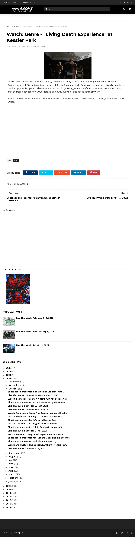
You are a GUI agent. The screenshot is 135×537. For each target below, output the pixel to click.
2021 (8, 486)
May (11, 467)
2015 (8, 507)
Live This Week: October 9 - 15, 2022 (27, 431)
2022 (8, 378)
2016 (8, 504)
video (16, 26)
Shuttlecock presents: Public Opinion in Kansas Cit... (36, 427)
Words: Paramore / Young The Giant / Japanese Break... (37, 413)
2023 (8, 375)
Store (15, 3)
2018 (8, 496)
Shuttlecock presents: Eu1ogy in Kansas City (32, 420)
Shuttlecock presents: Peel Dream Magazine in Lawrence (39, 438)
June (11, 463)
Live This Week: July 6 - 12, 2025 (32, 345)
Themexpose (18, 533)
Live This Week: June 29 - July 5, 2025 (35, 332)
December (14, 381)
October (13, 389)
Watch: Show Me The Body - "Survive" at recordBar (35, 416)
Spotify (6, 3)
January (13, 481)
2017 (8, 500)
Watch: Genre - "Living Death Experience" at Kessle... (36, 434)
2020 (8, 489)
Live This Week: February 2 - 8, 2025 (35, 318)
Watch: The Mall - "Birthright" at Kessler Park (32, 423)
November (14, 385)
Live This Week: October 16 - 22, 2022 (28, 409)
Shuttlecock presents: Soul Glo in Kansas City (32, 441)
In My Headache (29, 3)
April (11, 471)
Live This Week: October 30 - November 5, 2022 (33, 395)
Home (9, 26)
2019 (8, 493)
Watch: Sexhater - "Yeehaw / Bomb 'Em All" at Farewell (37, 399)
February (14, 478)
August (13, 456)
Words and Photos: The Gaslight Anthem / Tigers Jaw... (37, 445)
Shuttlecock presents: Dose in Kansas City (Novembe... (37, 402)
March (12, 474)
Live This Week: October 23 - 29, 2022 (28, 406)
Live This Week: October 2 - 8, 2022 (26, 448)
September (15, 453)
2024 (8, 371)
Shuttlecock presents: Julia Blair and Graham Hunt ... (36, 392)
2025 (8, 368)
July (11, 460)
